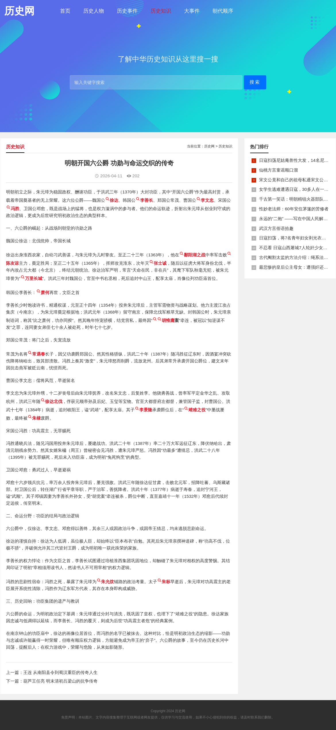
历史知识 (160, 11)
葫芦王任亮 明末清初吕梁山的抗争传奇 (60, 681)
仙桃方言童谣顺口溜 (278, 170)
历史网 (209, 146)
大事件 (192, 11)
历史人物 (93, 11)
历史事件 (127, 11)
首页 (65, 11)
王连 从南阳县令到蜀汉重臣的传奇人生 (60, 672)
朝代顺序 (223, 11)
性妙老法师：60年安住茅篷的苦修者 (294, 208)
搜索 (255, 82)
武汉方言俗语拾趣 (276, 228)
